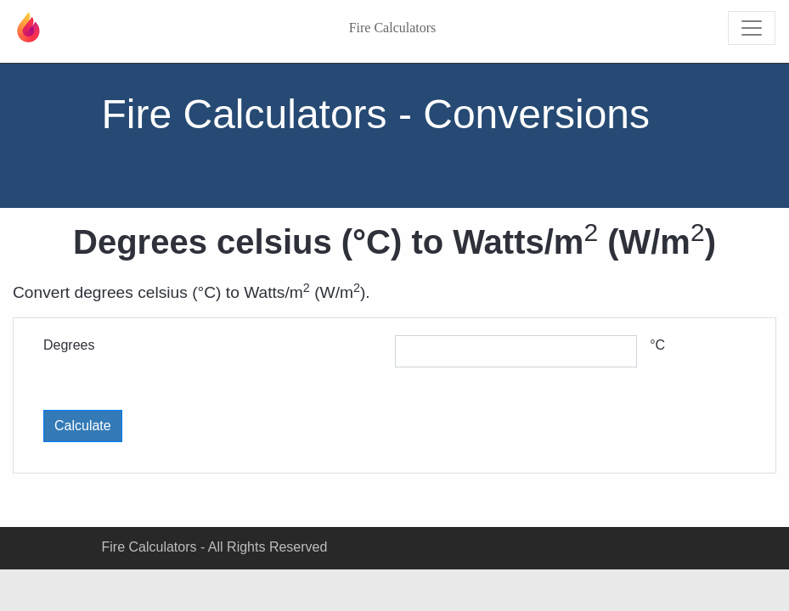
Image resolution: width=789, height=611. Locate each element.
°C (657, 345)
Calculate (82, 425)
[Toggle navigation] (751, 28)
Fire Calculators (393, 27)
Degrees (68, 345)
